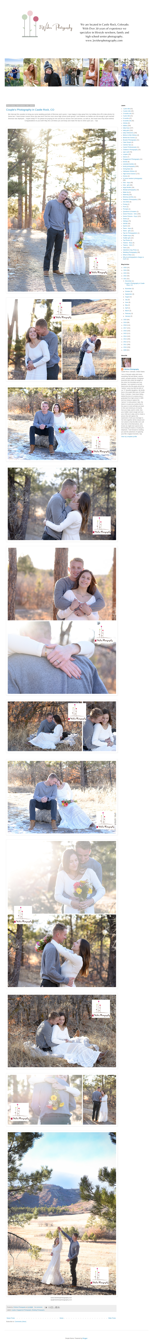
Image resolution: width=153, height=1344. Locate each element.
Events (125, 162)
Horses (125, 176)
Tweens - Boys (127, 243)
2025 (125, 267)
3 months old (127, 113)
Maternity (126, 194)
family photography (129, 166)
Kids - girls (126, 185)
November (128, 288)
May (126, 305)
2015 (125, 333)
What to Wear (127, 255)
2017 (125, 328)
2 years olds (127, 111)
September (128, 294)
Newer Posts (11, 1318)
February (128, 313)
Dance (125, 157)
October (128, 291)
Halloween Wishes (129, 171)
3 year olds (126, 116)
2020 (125, 319)
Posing (125, 204)
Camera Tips (127, 145)
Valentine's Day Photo (130, 250)
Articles (125, 123)
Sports (125, 226)
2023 (125, 273)
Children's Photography (130, 149)
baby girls (126, 130)
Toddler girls (127, 238)
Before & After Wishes (130, 135)
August (127, 297)
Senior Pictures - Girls (130, 214)
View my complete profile (129, 436)
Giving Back (127, 169)
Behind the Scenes (129, 137)
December (128, 281)
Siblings (125, 221)
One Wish (126, 202)
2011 (125, 344)
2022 (125, 276)
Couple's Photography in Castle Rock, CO (30, 109)
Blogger (85, 1338)
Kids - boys (126, 182)
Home (61, 1318)
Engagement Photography (24, 1310)
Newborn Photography (130, 199)
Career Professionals (129, 147)
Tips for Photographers (130, 233)
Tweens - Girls (127, 245)
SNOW (125, 223)
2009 (125, 350)
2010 (125, 347)
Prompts (125, 209)
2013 (125, 339)
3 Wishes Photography (131, 369)
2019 (125, 322)
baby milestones (128, 133)
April (126, 308)
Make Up (126, 192)
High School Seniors (129, 174)
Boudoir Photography (129, 140)
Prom (124, 206)
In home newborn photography (132, 178)
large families (127, 187)
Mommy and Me (128, 197)
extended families (128, 164)
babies (125, 125)
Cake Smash (127, 142)
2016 (125, 331)
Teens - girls (127, 231)
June (127, 302)
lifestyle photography (129, 190)
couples (14, 1310)
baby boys (126, 128)
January (128, 316)
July (126, 300)
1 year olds (126, 109)
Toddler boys (127, 235)
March (127, 310)
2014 (125, 336)
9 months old (127, 121)
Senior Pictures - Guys (130, 216)
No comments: (38, 1307)
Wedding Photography (38, 1310)
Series (125, 219)
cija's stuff (126, 152)
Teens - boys (127, 228)
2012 (125, 342)
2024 (125, 270)
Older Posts (112, 1318)
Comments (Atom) (20, 1321)
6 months (126, 118)
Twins (125, 247)
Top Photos (126, 240)
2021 (125, 278)
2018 (125, 325)
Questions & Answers (129, 211)
